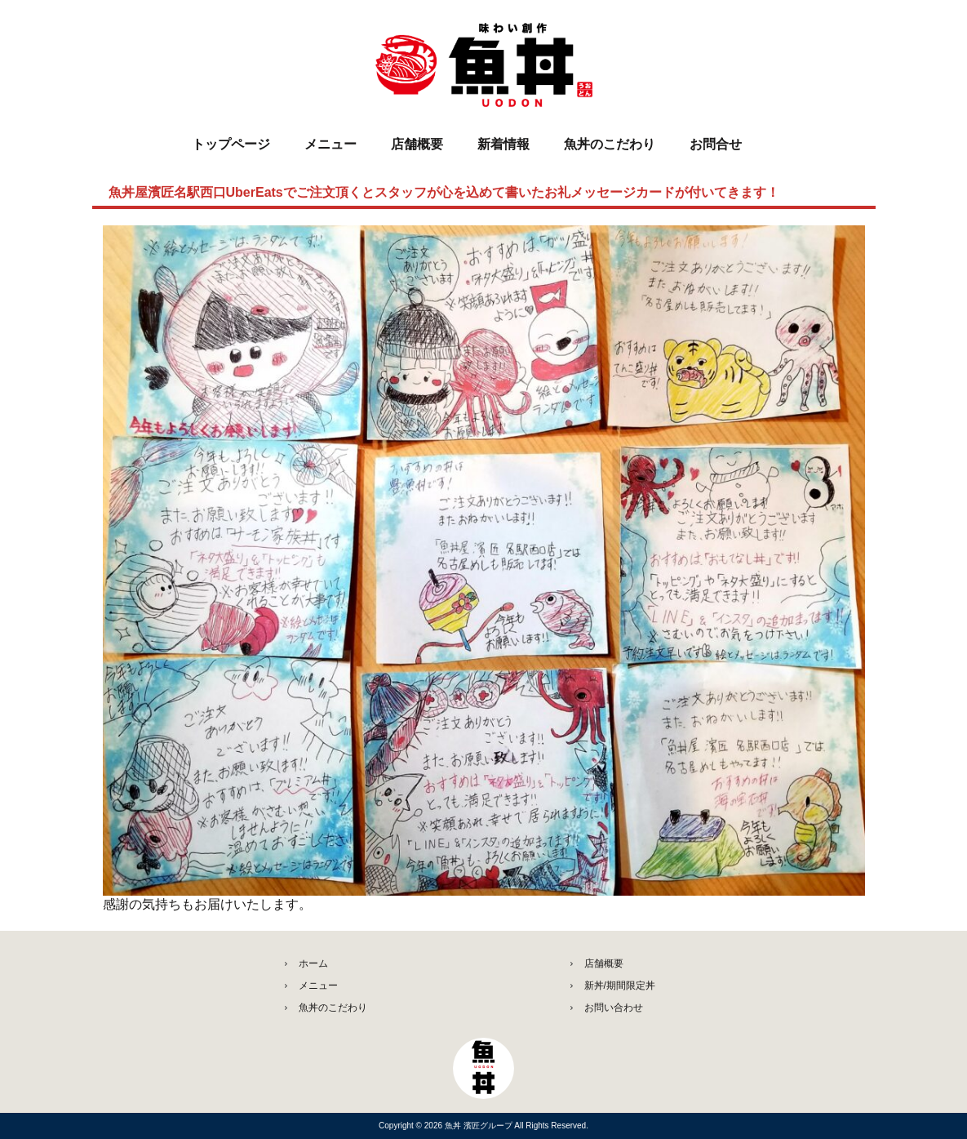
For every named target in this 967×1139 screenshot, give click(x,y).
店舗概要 (417, 144)
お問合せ (716, 144)
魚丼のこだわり (609, 144)
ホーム (313, 963)
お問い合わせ (613, 1007)
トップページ (231, 144)
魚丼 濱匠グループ (480, 1125)
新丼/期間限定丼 (619, 985)
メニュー (330, 144)
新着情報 (503, 144)
